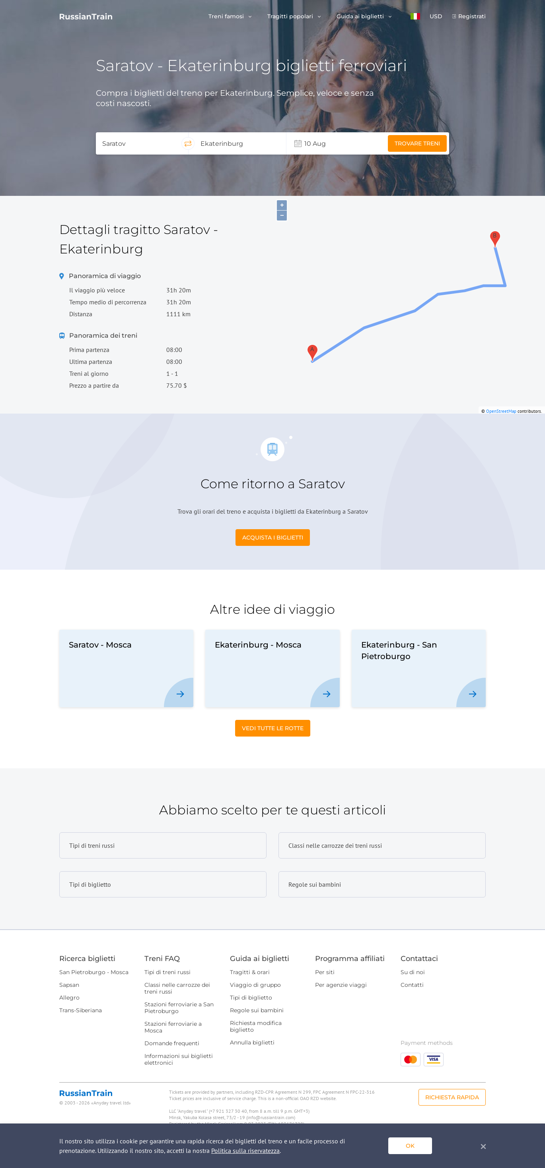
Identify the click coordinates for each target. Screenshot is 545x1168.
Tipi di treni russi (167, 972)
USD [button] (436, 16)
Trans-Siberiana (80, 1010)
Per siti (325, 972)
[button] (415, 16)
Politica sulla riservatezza (245, 1150)
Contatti (412, 984)
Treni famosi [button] (226, 16)
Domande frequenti (171, 1043)
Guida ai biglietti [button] (361, 16)
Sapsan (69, 984)
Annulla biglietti (252, 1042)
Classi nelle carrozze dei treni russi (177, 988)
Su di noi (413, 972)
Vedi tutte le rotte (273, 728)
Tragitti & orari (250, 972)
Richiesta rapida (452, 1097)
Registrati (472, 16)
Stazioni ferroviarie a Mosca (173, 1027)
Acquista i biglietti (272, 537)
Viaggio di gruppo (255, 984)
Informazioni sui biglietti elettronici (178, 1059)
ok (410, 1145)
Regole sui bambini (257, 1010)
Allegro (69, 997)
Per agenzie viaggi (341, 984)
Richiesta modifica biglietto (256, 1026)
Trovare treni (417, 143)
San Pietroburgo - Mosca (93, 972)
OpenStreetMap (501, 411)
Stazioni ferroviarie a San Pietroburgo (179, 1008)
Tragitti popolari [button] (291, 16)
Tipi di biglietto (251, 997)
